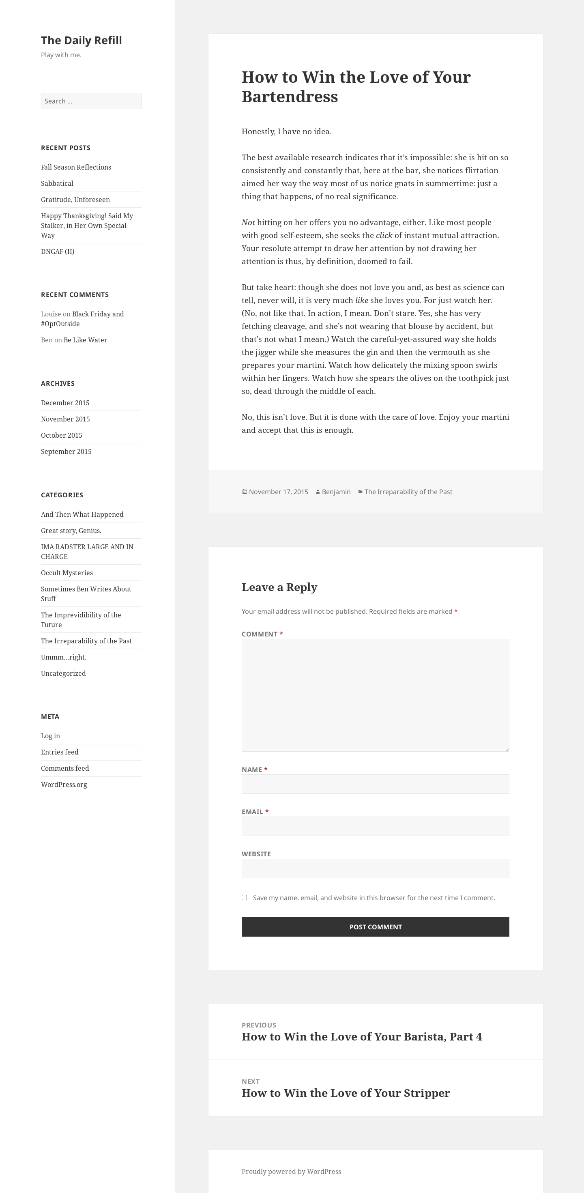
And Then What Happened (82, 514)
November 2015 (65, 419)
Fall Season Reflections (76, 167)
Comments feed (65, 768)
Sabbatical (57, 183)
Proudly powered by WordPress (291, 1171)
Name (255, 769)
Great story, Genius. (71, 530)
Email (255, 811)
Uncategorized (63, 673)
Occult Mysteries (67, 572)
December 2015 (65, 402)
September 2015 (66, 451)
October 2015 (61, 435)
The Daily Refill (81, 39)
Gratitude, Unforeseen (75, 199)
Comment (262, 634)
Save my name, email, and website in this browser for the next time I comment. (374, 897)
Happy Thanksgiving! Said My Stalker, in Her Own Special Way (87, 225)
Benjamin (336, 491)
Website (256, 853)
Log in (50, 735)
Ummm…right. (63, 657)
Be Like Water (85, 339)
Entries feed (60, 752)
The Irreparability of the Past (86, 640)
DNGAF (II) (58, 251)
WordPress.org (64, 784)
